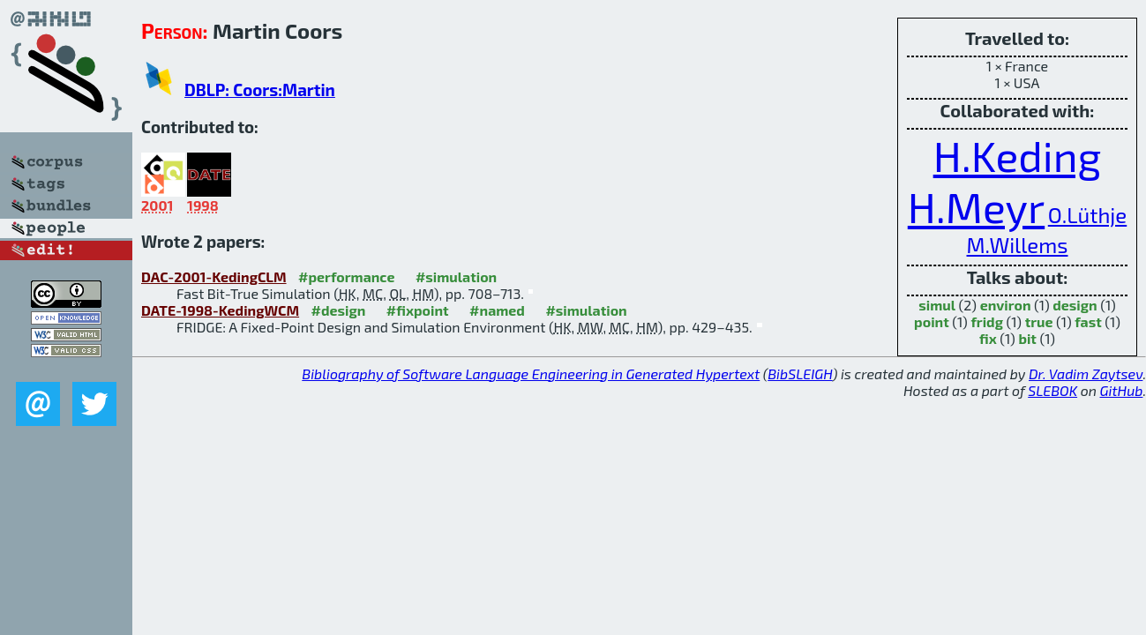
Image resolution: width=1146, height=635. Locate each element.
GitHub (1121, 390)
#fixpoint (417, 310)
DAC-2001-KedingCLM (214, 276)
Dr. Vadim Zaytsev (1085, 373)
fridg (986, 321)
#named (497, 310)
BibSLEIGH (800, 373)
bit (1027, 338)
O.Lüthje (1087, 215)
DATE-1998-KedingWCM (220, 310)
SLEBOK (1052, 390)
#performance (346, 276)
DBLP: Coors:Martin (259, 89)
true (1039, 321)
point (931, 321)
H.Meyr (976, 206)
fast (1088, 321)
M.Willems (1017, 245)
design (1074, 304)
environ (1005, 304)
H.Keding (1017, 155)
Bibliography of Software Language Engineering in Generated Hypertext (531, 373)
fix (988, 338)
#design (338, 310)
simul (936, 304)
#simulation (456, 276)
